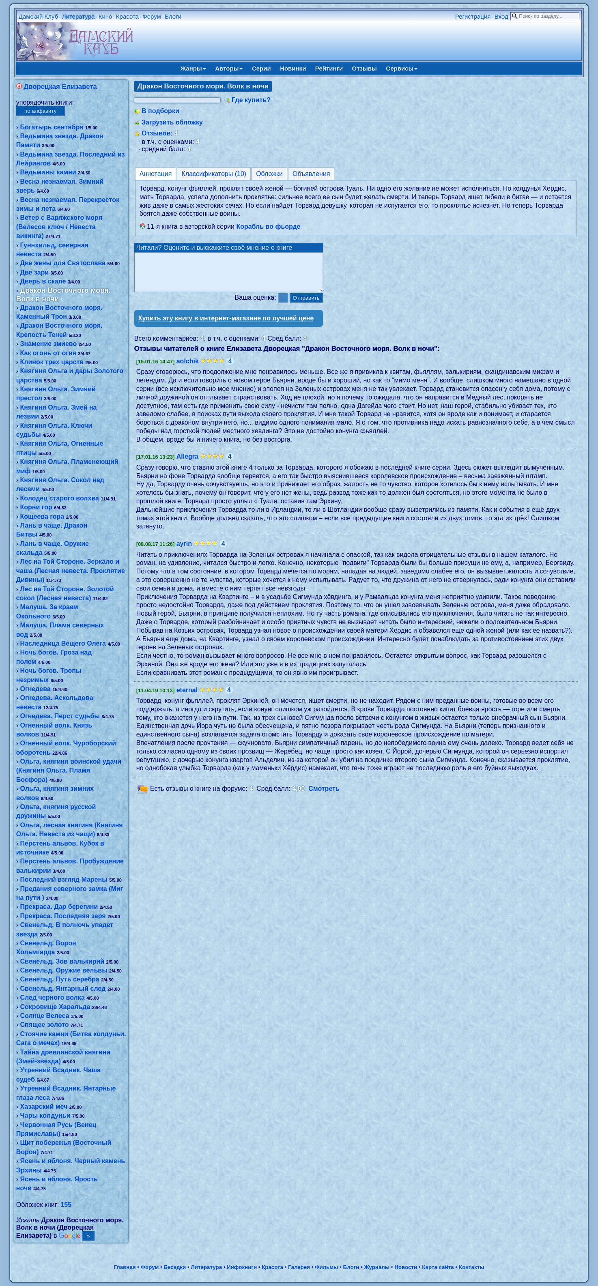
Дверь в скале (43, 281)
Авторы (229, 68)
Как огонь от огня (48, 353)
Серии (261, 68)
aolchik (187, 368)
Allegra (187, 463)
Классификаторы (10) (213, 173)
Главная (125, 1267)
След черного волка (52, 997)
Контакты (471, 1267)
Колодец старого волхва (59, 498)
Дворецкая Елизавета (60, 86)
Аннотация (156, 173)
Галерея (299, 1267)
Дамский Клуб (38, 16)
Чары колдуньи (45, 1115)
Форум (151, 16)
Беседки (174, 1267)
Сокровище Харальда (55, 1006)
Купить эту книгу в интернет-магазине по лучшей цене (226, 325)
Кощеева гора (42, 516)
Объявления (311, 173)
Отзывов (156, 133)
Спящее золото (44, 1024)
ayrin (184, 550)
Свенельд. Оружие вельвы (64, 970)
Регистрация (473, 16)
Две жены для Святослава (62, 263)
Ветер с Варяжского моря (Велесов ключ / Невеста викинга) (59, 226)
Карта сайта (438, 1267)
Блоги (173, 16)
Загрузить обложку (172, 122)
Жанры (193, 68)
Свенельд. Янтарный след (63, 988)
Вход (501, 16)
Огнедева (35, 688)
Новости (405, 1267)
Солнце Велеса (44, 1015)
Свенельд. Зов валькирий (62, 961)
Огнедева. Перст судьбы (60, 716)
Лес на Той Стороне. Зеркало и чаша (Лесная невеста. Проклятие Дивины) (70, 570)
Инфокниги (242, 1267)
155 (65, 1204)
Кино (105, 16)
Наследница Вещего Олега (63, 643)
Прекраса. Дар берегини (59, 906)
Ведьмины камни (48, 172)
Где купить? (251, 100)
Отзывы (364, 68)
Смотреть (324, 795)
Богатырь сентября (52, 127)
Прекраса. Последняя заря (63, 915)
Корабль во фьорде (268, 226)
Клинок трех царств (52, 362)
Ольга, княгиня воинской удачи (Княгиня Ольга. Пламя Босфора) (68, 770)
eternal (187, 697)
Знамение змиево (48, 343)
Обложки (269, 173)
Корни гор (36, 507)
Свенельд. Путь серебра (59, 979)
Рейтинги (329, 68)
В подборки (160, 110)
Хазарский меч (44, 1106)
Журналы (376, 1267)
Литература (78, 16)
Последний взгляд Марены (64, 879)
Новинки (293, 68)
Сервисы (401, 68)
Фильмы (326, 1267)
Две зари (34, 272)
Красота (127, 16)
